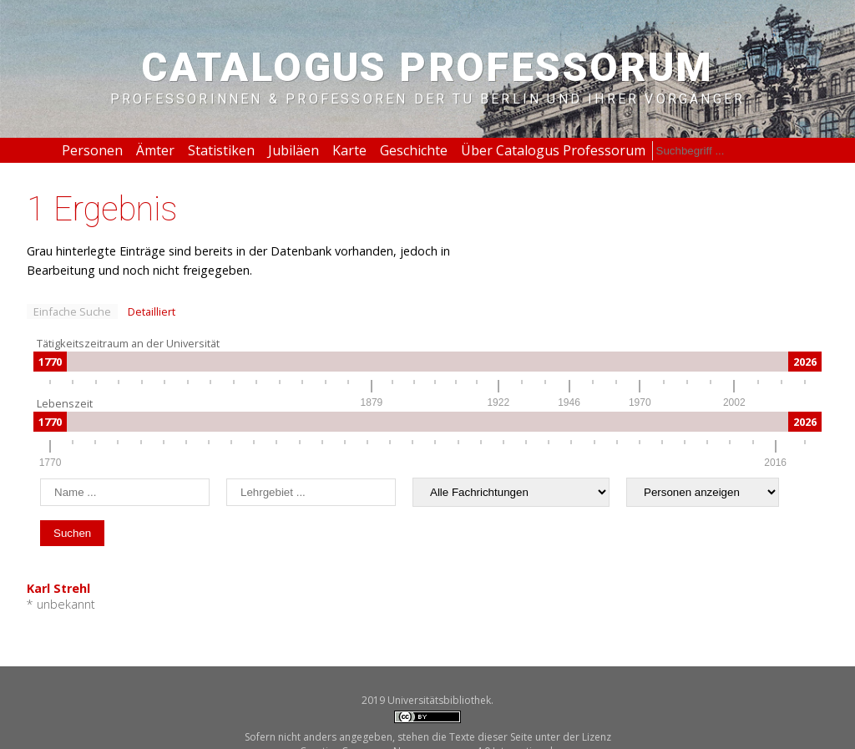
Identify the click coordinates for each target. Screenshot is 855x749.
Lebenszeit (65, 403)
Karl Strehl (58, 588)
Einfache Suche (72, 311)
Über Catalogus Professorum (553, 150)
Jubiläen (293, 150)
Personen (92, 150)
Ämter (155, 150)
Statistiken (221, 150)
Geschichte (414, 150)
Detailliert (151, 311)
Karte (349, 150)
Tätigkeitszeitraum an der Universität (128, 343)
